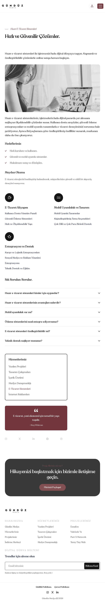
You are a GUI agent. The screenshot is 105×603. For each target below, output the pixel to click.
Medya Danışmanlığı (20, 383)
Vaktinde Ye (76, 531)
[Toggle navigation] (100, 6)
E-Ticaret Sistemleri (19, 388)
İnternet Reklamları (19, 394)
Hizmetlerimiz (12, 531)
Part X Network (78, 537)
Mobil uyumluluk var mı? (18, 312)
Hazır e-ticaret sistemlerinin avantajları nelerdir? (33, 302)
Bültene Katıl (92, 565)
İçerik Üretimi (16, 377)
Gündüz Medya (12, 526)
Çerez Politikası (61, 587)
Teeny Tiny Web (78, 542)
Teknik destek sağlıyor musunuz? (23, 340)
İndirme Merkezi (13, 542)
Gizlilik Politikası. (44, 587)
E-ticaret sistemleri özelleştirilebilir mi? (27, 331)
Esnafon (75, 526)
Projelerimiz (11, 537)
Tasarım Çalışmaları (19, 372)
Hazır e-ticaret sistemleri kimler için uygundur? (32, 293)
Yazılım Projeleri (17, 366)
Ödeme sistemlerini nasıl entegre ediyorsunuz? (31, 321)
